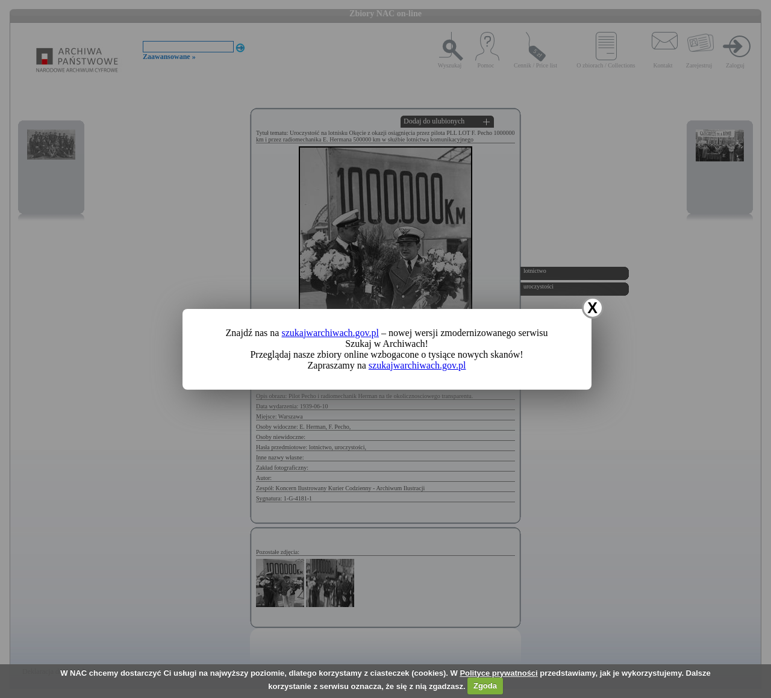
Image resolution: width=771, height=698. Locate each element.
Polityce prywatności (498, 673)
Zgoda (485, 685)
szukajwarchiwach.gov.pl (330, 333)
